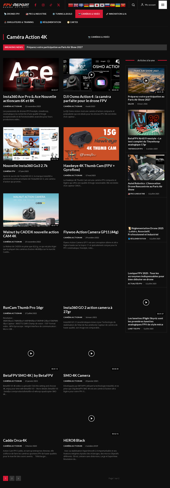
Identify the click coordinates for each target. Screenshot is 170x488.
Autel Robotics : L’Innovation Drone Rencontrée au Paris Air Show (144, 185)
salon (131, 103)
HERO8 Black (73, 439)
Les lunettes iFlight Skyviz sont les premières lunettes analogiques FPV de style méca (145, 318)
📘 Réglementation (137, 236)
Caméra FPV (9, 171)
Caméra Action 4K (12, 106)
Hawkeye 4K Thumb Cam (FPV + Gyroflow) (88, 167)
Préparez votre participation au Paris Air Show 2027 (55, 47)
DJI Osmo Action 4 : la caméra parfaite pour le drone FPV (85, 98)
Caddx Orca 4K (14, 439)
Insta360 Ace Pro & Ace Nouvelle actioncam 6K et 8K (28, 98)
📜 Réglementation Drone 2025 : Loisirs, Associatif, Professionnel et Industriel (145, 229)
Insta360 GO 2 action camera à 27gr (90, 306)
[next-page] (18, 476)
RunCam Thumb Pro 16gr (22, 306)
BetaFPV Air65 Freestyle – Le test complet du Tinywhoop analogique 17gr (144, 140)
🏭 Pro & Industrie (136, 192)
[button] (133, 5)
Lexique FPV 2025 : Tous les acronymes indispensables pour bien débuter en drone (145, 274)
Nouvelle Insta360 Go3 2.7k (24, 165)
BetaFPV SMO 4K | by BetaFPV (27, 374)
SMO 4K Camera (76, 374)
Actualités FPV (135, 281)
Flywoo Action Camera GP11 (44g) (89, 231)
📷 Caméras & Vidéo (98, 37)
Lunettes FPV (134, 325)
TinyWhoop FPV (135, 148)
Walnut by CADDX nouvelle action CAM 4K (29, 233)
